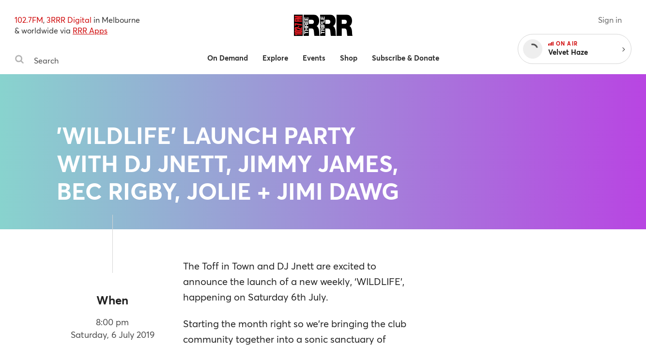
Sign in (610, 20)
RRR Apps (90, 30)
